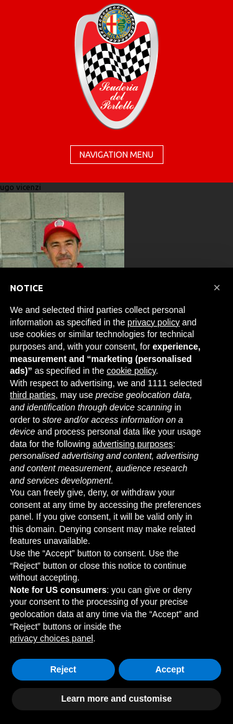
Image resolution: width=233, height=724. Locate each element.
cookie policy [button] (131, 371)
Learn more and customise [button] (116, 699)
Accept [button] (170, 669)
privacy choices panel (51, 638)
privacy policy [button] (153, 322)
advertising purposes (133, 444)
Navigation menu (116, 155)
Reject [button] (63, 669)
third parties (32, 395)
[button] (217, 287)
